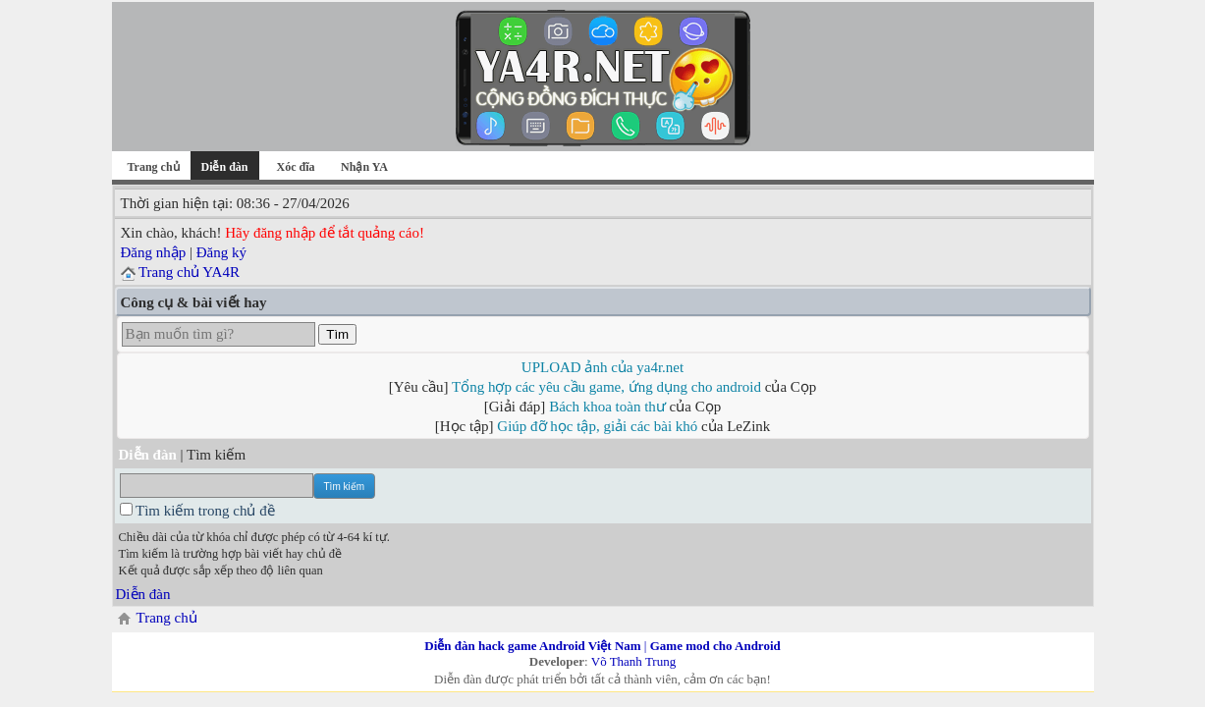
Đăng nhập (154, 252)
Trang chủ (153, 167)
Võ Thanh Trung (633, 661)
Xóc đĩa (296, 167)
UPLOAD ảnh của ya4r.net (602, 367)
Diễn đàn (143, 594)
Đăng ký (221, 252)
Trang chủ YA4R (189, 272)
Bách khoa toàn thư (607, 406)
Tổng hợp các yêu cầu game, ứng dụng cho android (606, 387)
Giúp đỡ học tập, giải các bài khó (597, 426)
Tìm (337, 334)
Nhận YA (364, 167)
